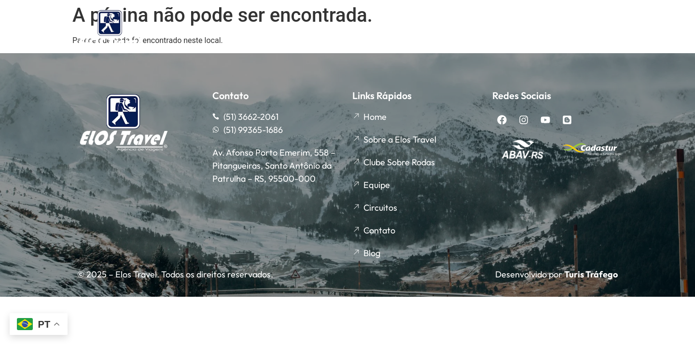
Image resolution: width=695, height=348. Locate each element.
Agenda (395, 31)
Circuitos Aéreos (581, 30)
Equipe (285, 30)
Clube (336, 30)
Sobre (233, 30)
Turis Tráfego (591, 274)
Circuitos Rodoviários (483, 30)
